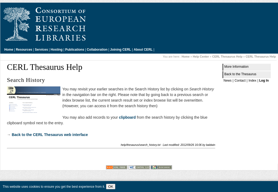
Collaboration (97, 49)
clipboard (127, 117)
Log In (264, 80)
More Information (236, 67)
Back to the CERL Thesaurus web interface (50, 135)
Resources (24, 49)
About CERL (143, 49)
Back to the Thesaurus (240, 74)
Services (41, 49)
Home (8, 49)
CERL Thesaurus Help (227, 56)
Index (252, 80)
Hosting (57, 49)
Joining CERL (120, 49)
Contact (239, 80)
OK (110, 187)
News (228, 80)
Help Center (201, 56)
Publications (74, 49)
